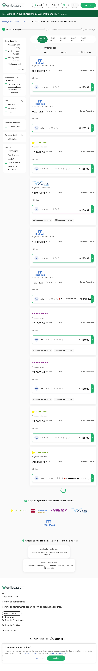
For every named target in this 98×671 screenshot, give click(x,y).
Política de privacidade (59, 659)
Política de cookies (31, 659)
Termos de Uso (9, 630)
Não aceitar (40, 664)
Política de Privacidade (13, 620)
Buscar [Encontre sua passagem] (88, 5)
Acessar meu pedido (12, 613)
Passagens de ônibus (11, 21)
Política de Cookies (11, 625)
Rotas (24, 21)
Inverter (62, 14)
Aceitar (56, 664)
